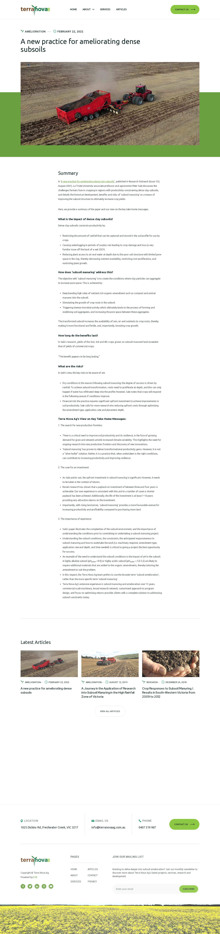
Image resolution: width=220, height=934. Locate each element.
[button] (88, 9)
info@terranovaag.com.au (108, 827)
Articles (121, 9)
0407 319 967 (147, 827)
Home (73, 9)
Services (105, 9)
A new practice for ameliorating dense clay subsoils (87, 181)
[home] (45, 9)
